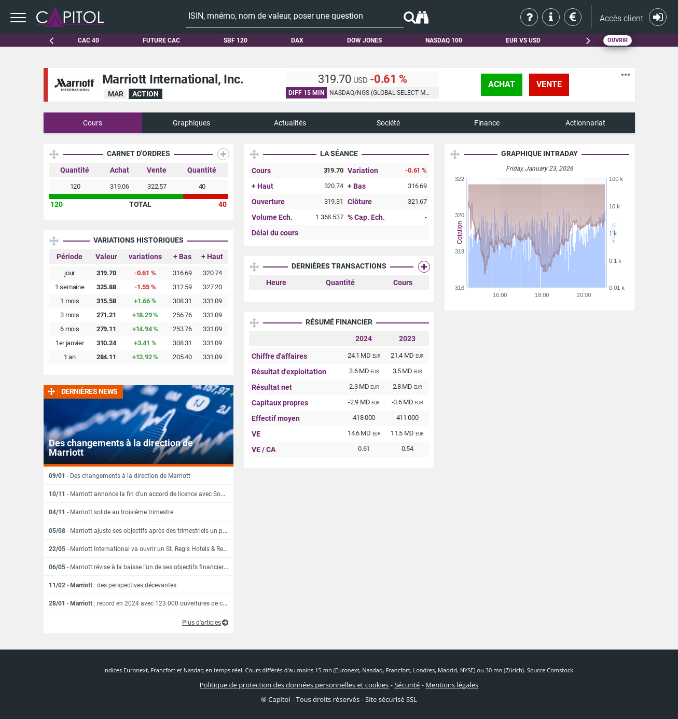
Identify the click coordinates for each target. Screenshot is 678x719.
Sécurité (407, 684)
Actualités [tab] (290, 123)
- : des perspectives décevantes (112, 585)
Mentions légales (451, 684)
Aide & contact (551, 17)
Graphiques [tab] (191, 123)
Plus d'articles (201, 622)
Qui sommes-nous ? (529, 17)
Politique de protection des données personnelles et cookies (294, 684)
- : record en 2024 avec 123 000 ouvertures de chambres (148, 603)
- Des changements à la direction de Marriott (119, 476)
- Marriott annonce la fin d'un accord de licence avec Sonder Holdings (154, 494)
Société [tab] (388, 123)
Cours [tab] (92, 123)
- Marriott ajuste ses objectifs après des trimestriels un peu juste (146, 530)
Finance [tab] (487, 123)
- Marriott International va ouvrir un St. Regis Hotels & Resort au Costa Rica (161, 549)
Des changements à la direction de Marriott (121, 448)
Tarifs (573, 17)
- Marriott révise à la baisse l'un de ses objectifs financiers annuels (150, 567)
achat (501, 84)
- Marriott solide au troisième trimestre (111, 512)
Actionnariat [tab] (585, 123)
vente (549, 84)
